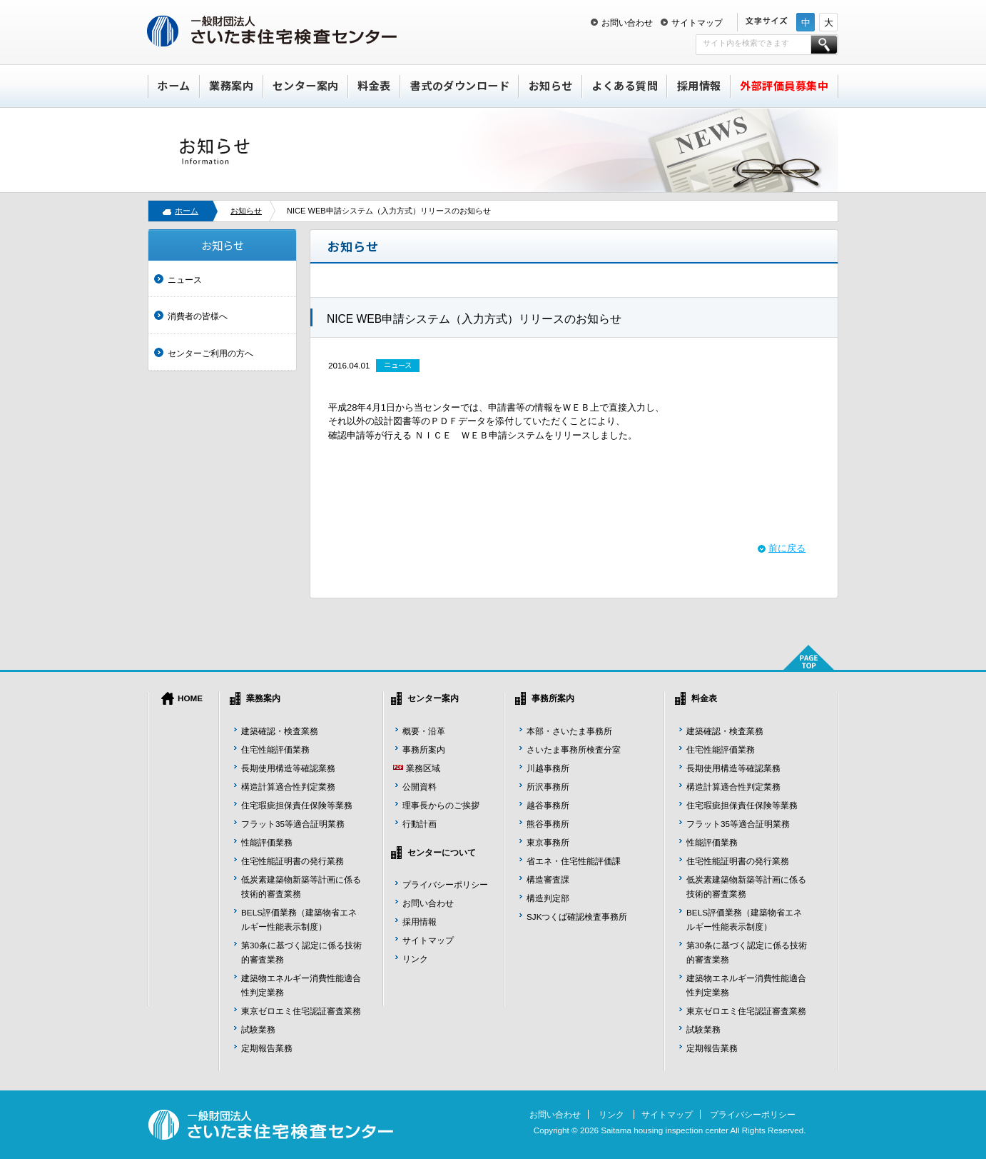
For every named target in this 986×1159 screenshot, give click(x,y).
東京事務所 (548, 842)
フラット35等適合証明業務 (293, 823)
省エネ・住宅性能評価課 (574, 861)
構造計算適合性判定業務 (288, 786)
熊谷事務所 (548, 823)
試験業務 (258, 1029)
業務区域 (423, 768)
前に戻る (786, 548)
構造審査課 (548, 879)
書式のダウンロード (460, 85)
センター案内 (306, 85)
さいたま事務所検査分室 (574, 749)
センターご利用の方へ (210, 353)
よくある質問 (624, 85)
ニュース (185, 279)
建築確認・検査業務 (279, 731)
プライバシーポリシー (445, 884)
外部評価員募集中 (784, 85)
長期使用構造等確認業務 (288, 768)
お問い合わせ (627, 22)
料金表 (374, 85)
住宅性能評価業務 (275, 749)
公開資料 (419, 786)
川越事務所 (548, 768)
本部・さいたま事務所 (569, 731)
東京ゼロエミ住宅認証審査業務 (301, 1010)
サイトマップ (697, 22)
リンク (415, 958)
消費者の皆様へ (198, 316)
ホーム (173, 85)
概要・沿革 (423, 731)
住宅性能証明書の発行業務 (292, 861)
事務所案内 (423, 749)
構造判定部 (548, 898)
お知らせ (551, 85)
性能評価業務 (267, 842)
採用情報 (699, 85)
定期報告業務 (267, 1048)
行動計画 (419, 823)
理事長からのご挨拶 (440, 805)
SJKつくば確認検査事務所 (577, 916)
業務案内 (231, 85)
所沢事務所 (548, 786)
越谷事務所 (548, 805)
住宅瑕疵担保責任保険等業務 (296, 805)
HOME (190, 698)
